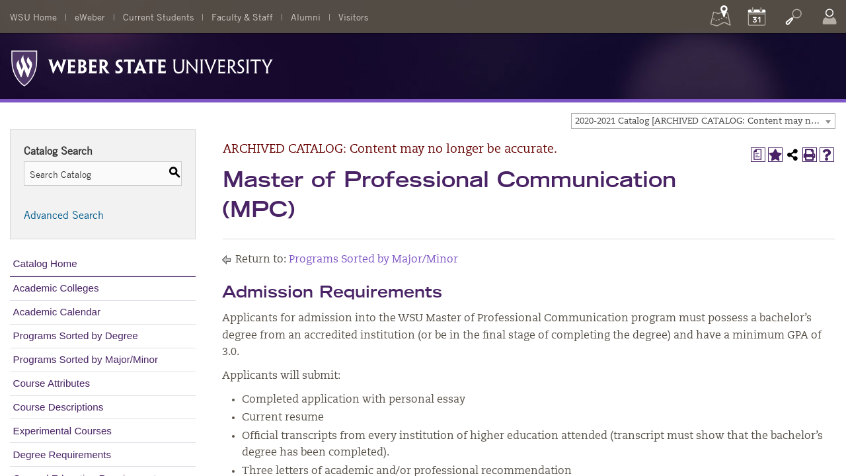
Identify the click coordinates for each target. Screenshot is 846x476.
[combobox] (703, 121)
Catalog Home (45, 263)
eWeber (90, 16)
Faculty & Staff (242, 16)
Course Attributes (52, 383)
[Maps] (720, 16)
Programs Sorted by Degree (75, 335)
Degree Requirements (62, 454)
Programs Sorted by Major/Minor (85, 359)
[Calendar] (756, 16)
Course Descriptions (58, 407)
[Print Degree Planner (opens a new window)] (758, 154)
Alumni (306, 16)
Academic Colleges (56, 288)
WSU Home (33, 16)
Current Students (158, 16)
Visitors (353, 16)
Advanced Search (64, 214)
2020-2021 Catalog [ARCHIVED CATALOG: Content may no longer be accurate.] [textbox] (705, 121)
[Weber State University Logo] (142, 64)
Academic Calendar (57, 311)
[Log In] (829, 16)
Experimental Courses (62, 430)
